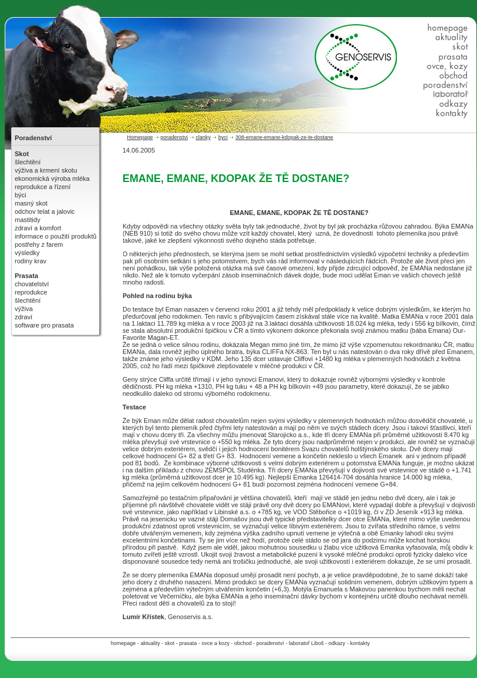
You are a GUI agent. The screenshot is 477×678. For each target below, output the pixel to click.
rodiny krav (31, 260)
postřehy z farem (39, 244)
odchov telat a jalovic (45, 211)
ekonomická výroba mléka (52, 178)
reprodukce (31, 292)
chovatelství (32, 283)
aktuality (150, 643)
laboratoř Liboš (306, 643)
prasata (188, 643)
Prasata (26, 275)
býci (20, 195)
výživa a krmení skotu (46, 170)
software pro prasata (44, 325)
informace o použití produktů (56, 236)
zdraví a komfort (38, 227)
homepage (123, 643)
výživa (24, 308)
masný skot (31, 203)
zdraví (23, 316)
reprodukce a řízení (43, 186)
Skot (22, 153)
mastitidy (27, 219)
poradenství (270, 643)
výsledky (27, 252)
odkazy (337, 643)
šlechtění (28, 162)
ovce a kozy (215, 643)
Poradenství (33, 137)
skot (170, 643)
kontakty (360, 643)
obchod (243, 643)
